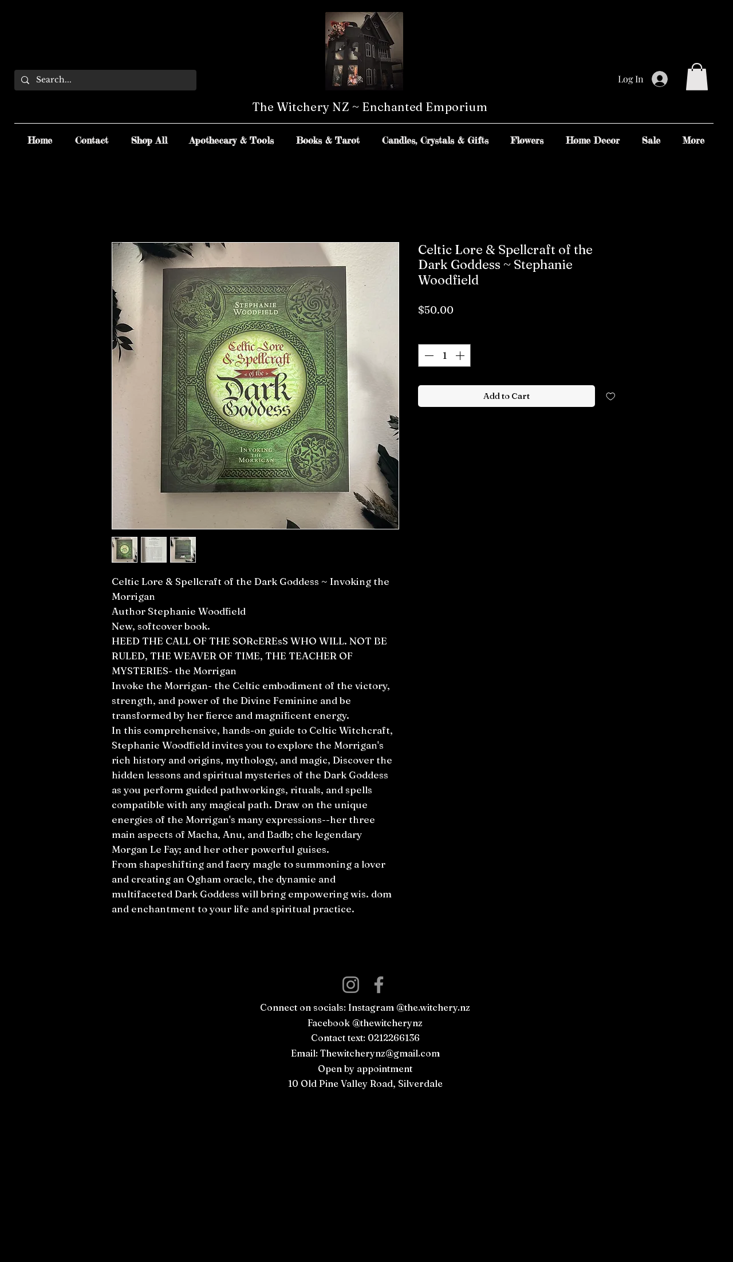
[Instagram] (351, 985)
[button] (696, 76)
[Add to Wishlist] (611, 396)
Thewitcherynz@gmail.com (380, 1053)
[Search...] (104, 80)
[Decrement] (428, 355)
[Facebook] (379, 985)
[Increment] (461, 355)
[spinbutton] (444, 355)
